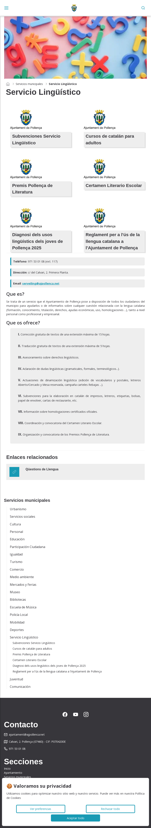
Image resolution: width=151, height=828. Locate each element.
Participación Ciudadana (27, 547)
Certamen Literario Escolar (30, 660)
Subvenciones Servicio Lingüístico (34, 643)
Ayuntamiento (13, 773)
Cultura (15, 524)
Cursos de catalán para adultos (32, 648)
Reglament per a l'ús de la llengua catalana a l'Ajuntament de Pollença (57, 671)
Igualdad (16, 554)
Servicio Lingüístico (24, 637)
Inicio (7, 768)
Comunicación (20, 686)
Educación (17, 539)
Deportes (17, 630)
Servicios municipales (29, 84)
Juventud (16, 679)
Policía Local (19, 614)
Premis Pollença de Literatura (31, 654)
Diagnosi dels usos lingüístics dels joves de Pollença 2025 (49, 666)
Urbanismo (18, 509)
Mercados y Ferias (23, 584)
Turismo (16, 562)
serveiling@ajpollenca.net (40, 283)
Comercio (17, 569)
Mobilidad (17, 622)
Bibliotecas (18, 599)
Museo (15, 592)
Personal (16, 532)
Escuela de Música (23, 607)
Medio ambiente (22, 577)
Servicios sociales (22, 516)
